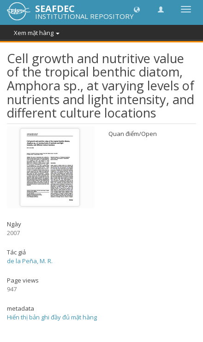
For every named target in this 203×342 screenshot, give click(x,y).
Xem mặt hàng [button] (37, 33)
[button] (137, 9)
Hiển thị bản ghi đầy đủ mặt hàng (52, 317)
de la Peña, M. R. (30, 261)
